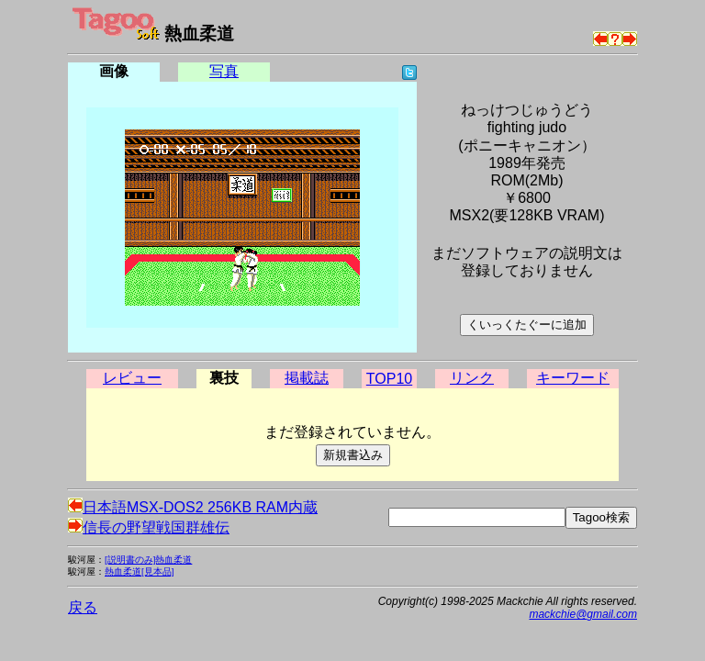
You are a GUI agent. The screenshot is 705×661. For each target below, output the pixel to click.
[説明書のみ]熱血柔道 (148, 560)
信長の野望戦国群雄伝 (148, 527)
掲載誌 (307, 378)
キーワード (573, 378)
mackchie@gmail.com (583, 614)
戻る (82, 607)
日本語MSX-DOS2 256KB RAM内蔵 (193, 507)
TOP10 (389, 379)
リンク (472, 378)
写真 (224, 71)
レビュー (132, 378)
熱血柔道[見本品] (139, 571)
